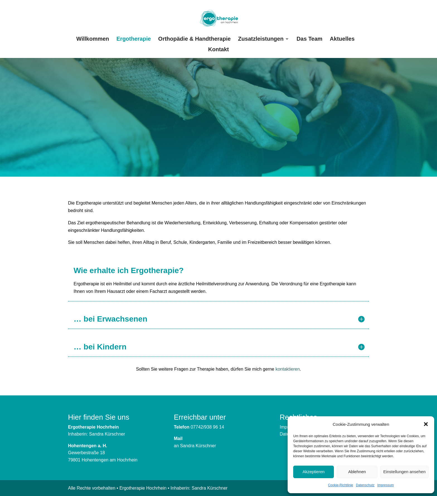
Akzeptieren (313, 471)
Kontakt (218, 49)
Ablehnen (357, 471)
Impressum (385, 485)
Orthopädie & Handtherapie (194, 39)
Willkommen (92, 39)
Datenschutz (365, 485)
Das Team (309, 39)
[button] (426, 424)
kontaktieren (287, 369)
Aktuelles (342, 39)
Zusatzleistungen (260, 39)
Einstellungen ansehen (404, 471)
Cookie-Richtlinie (340, 485)
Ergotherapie (133, 39)
